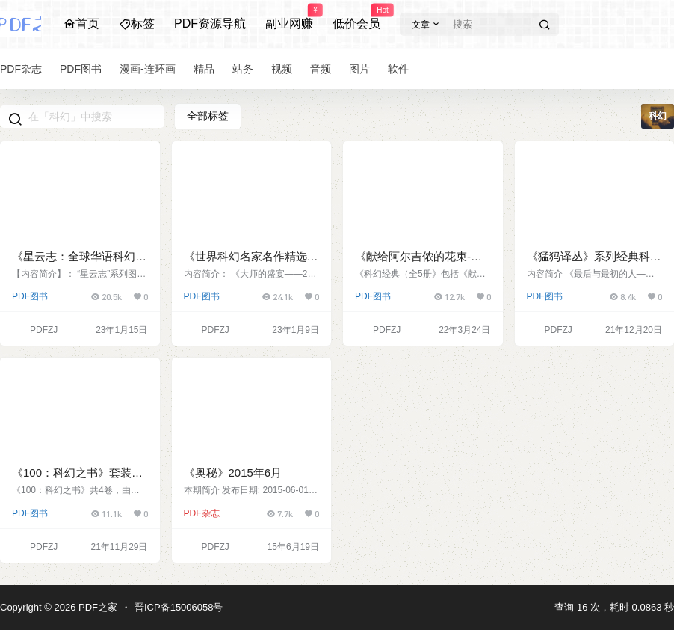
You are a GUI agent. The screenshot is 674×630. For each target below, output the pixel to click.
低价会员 (356, 17)
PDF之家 (96, 607)
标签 (137, 23)
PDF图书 (30, 296)
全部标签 (208, 116)
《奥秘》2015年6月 (233, 472)
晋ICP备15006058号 (179, 607)
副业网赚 (289, 17)
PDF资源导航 (210, 23)
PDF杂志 (202, 513)
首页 (81, 23)
